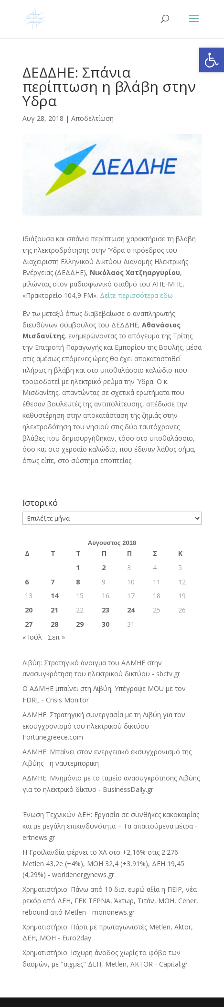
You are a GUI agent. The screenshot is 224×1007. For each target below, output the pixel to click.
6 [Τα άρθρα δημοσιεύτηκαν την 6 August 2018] (27, 581)
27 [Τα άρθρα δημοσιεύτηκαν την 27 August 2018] (28, 624)
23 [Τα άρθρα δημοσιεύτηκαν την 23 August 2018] (105, 609)
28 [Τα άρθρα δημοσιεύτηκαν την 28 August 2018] (54, 624)
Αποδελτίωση (92, 118)
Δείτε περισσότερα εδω (135, 295)
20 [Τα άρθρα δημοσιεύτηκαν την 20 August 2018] (28, 609)
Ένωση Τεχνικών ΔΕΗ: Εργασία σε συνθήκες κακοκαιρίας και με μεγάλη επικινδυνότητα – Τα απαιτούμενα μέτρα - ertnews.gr (110, 826)
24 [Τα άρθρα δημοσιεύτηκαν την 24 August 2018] (131, 609)
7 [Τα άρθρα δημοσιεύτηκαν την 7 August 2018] (52, 581)
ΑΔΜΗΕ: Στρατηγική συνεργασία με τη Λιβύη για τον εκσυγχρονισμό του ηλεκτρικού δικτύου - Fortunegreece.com (103, 726)
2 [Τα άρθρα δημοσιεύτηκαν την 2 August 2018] (104, 567)
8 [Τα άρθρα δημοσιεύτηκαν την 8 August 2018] (78, 581)
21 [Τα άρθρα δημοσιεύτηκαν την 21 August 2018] (54, 609)
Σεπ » (56, 637)
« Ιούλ (32, 637)
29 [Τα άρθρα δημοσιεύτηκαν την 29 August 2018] (80, 624)
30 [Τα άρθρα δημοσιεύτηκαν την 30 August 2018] (105, 624)
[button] (211, 60)
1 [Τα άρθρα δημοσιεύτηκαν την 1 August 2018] (78, 567)
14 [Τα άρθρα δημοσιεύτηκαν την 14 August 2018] (54, 595)
